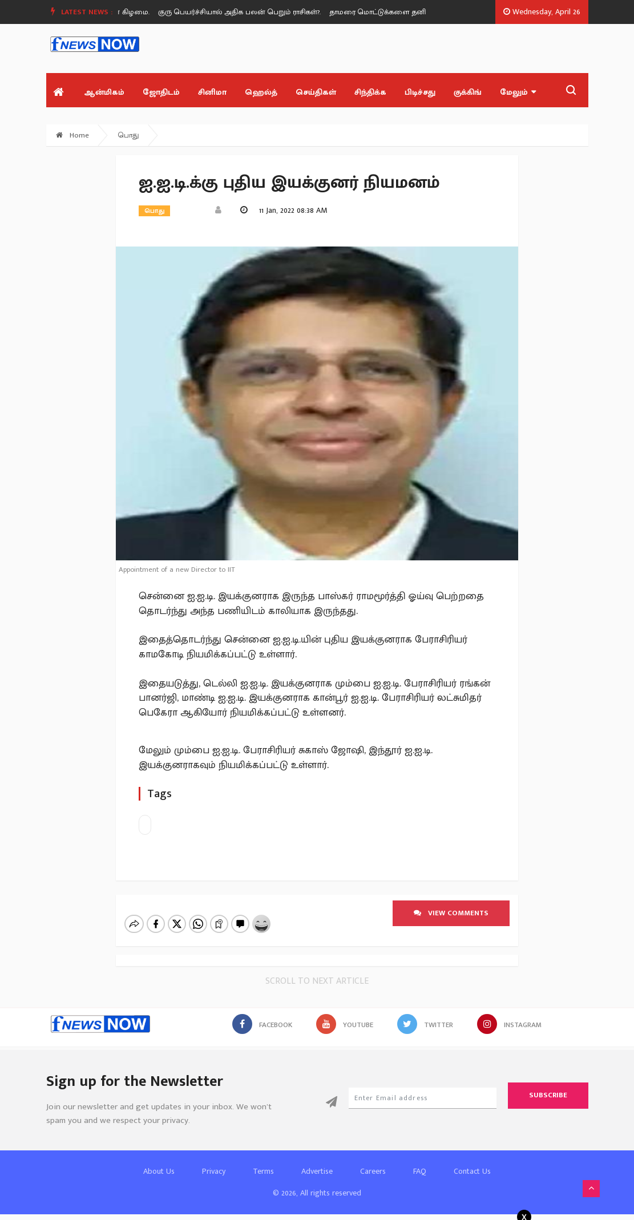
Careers (373, 1171)
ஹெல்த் (261, 92)
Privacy (213, 1171)
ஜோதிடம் (161, 92)
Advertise (317, 1171)
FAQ (419, 1171)
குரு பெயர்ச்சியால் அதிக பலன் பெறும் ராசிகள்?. (242, 12)
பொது (128, 135)
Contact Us (472, 1171)
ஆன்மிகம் (104, 92)
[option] (247, 12)
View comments (451, 913)
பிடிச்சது (420, 92)
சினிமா (212, 92)
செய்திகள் (316, 92)
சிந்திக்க (370, 92)
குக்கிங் (468, 92)
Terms (263, 1171)
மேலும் (518, 92)
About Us (159, 1171)
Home (72, 135)
